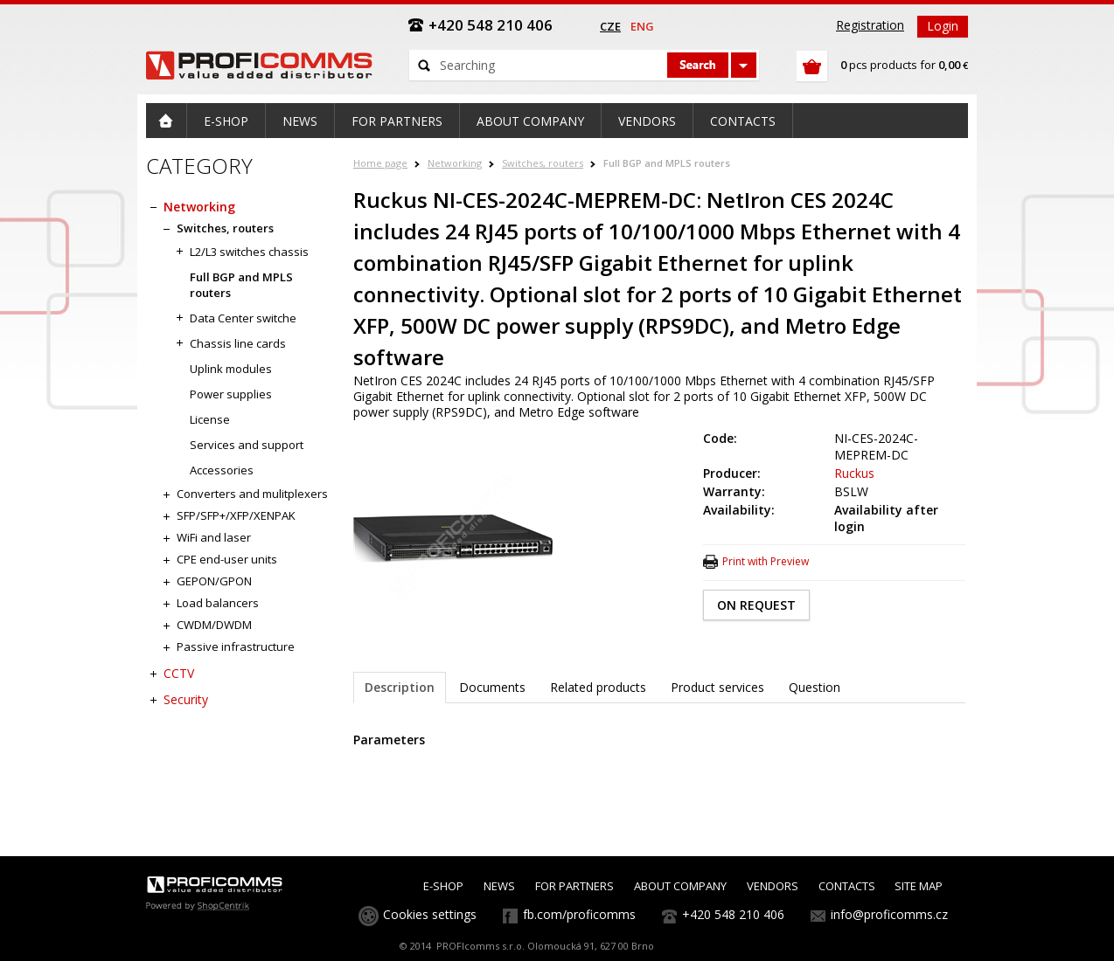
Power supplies (231, 394)
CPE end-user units (227, 559)
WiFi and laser (214, 537)
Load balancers (218, 603)
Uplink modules (231, 369)
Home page (380, 162)
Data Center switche (243, 318)
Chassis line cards (238, 343)
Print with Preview (765, 561)
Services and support (246, 445)
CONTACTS (846, 886)
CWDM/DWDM (214, 625)
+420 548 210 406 (733, 914)
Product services (717, 687)
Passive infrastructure (236, 646)
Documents (492, 687)
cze (610, 26)
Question (814, 687)
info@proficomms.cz (889, 914)
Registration (870, 25)
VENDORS (772, 886)
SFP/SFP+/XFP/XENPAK (236, 515)
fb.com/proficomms (579, 914)
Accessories (222, 470)
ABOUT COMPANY (680, 886)
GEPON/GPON (214, 581)
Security (186, 699)
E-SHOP (443, 886)
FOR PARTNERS (574, 886)
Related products (598, 687)
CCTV (179, 673)
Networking (455, 162)
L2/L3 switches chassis (249, 251)
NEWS (499, 886)
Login (942, 25)
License (210, 419)
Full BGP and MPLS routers (666, 162)
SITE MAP (919, 886)
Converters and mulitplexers (252, 493)
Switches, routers (542, 162)
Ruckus (854, 473)
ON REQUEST (756, 605)
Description (400, 687)
